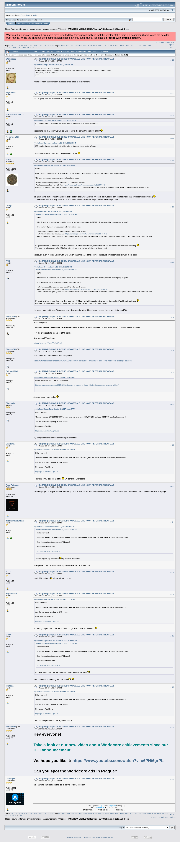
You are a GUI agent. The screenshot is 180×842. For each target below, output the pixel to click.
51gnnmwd (11, 92)
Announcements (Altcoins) (54, 29)
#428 (172, 317)
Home (11, 23)
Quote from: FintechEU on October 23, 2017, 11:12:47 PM (54, 409)
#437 (172, 636)
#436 (172, 595)
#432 (172, 445)
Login (31, 23)
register (35, 15)
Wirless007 (11, 59)
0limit (8, 635)
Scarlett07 (10, 444)
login (28, 15)
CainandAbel (12, 371)
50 (126, 46)
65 (15, 48)
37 (94, 46)
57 (143, 46)
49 (123, 46)
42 (106, 46)
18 (46, 46)
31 (79, 46)
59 (148, 46)
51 (128, 46)
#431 (172, 404)
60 (150, 46)
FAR (8, 261)
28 (72, 46)
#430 (172, 372)
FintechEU (11, 316)
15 (39, 46)
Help (18, 23)
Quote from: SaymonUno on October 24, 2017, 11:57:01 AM (55, 641)
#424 (172, 138)
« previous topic (163, 42)
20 (51, 46)
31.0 (34, 20)
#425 (172, 161)
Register (38, 23)
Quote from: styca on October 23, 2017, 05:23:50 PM (53, 211)
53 (133, 46)
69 (25, 48)
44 (111, 46)
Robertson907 (12, 137)
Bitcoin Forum (11, 29)
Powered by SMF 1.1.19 (76, 837)
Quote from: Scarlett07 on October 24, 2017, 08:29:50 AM (54, 527)
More (46, 23)
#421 (172, 60)
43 (109, 46)
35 (89, 46)
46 (116, 46)
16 (41, 46)
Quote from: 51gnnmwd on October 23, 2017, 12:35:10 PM (55, 120)
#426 (172, 207)
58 (145, 46)
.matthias (10, 686)
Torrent (39, 20)
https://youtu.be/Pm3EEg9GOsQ (47, 343)
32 (81, 46)
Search (25, 23)
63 (10, 48)
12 (31, 46)
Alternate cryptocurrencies (30, 29)
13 (34, 46)
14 (36, 46)
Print (171, 47)
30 (76, 46)
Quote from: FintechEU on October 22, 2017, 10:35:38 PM (54, 165)
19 (48, 46)
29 (74, 46)
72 (33, 48)
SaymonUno (11, 593)
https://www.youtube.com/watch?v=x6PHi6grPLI (118, 760)
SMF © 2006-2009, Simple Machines (99, 837)
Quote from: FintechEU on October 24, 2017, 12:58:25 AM (54, 377)
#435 (172, 573)
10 (26, 46)
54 (135, 46)
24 (62, 46)
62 (8, 48)
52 (131, 46)
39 (99, 46)
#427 (172, 262)
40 (101, 46)
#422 (172, 94)
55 (138, 46)
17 (43, 46)
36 (91, 46)
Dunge (9, 205)
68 (23, 48)
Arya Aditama (12, 485)
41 (104, 46)
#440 (172, 780)
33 (84, 46)
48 (121, 46)
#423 (172, 116)
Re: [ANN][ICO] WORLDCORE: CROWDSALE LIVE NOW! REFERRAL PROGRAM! (76, 59)
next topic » (171, 43)
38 (96, 46)
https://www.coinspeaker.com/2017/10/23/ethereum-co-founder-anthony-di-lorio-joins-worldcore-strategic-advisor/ (82, 361)
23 (59, 46)
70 (28, 48)
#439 (172, 728)
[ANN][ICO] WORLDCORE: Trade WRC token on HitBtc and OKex (98, 29)
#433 (172, 486)
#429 (172, 350)
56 (140, 46)
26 (67, 46)
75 (37, 48)
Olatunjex (10, 778)
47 (118, 46)
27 (69, 46)
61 (6, 48)
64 (13, 48)
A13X (8, 571)
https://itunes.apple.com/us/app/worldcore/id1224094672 (84, 185)
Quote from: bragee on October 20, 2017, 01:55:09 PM (53, 65)
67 (20, 48)
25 (64, 46)
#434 (172, 522)
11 (29, 46)
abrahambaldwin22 (15, 114)
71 (30, 48)
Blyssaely (10, 403)
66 (18, 48)
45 (113, 46)
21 (53, 46)
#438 (172, 687)
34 (86, 46)
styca (8, 159)
